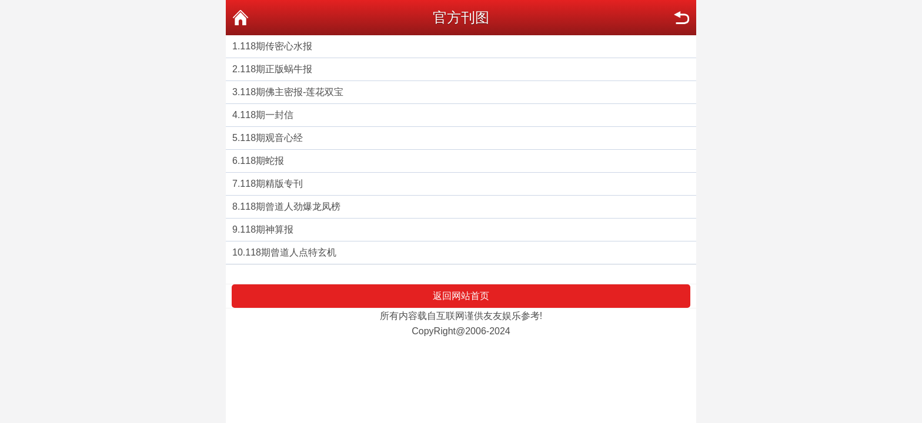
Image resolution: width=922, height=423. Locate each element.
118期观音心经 (271, 138)
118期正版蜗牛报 (276, 69)
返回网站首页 (461, 296)
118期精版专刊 (271, 184)
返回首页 (240, 17)
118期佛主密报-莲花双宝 (291, 92)
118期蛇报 (262, 161)
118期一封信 (266, 115)
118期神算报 (266, 229)
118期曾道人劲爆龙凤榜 (290, 207)
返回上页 (681, 17)
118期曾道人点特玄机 (290, 252)
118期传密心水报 (276, 46)
